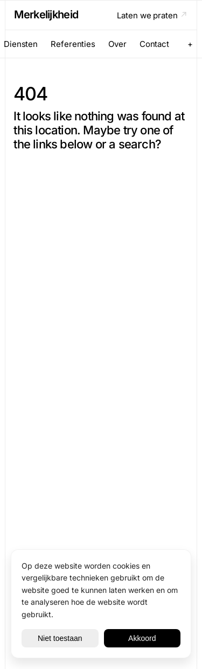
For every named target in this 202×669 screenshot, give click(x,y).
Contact (154, 44)
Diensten (21, 44)
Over (117, 44)
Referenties (73, 44)
